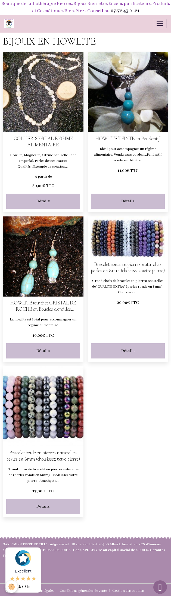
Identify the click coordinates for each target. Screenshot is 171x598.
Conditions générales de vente (83, 590)
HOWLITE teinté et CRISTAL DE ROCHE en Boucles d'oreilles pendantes (43, 306)
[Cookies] (11, 587)
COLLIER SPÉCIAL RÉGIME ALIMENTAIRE (43, 142)
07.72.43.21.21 (125, 11)
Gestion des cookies (128, 590)
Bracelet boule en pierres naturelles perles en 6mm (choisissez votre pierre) (43, 456)
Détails (43, 201)
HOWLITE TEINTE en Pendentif (127, 139)
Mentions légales (40, 590)
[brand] (10, 23)
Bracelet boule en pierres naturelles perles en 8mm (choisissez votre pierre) (128, 267)
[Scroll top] (160, 587)
